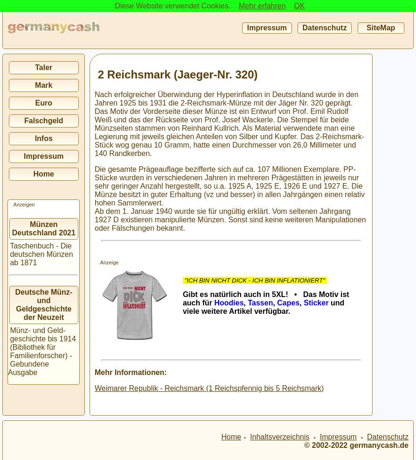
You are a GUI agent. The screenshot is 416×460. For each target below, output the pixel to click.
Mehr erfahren (262, 6)
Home (44, 174)
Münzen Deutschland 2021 (44, 228)
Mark (43, 85)
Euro (43, 103)
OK (299, 6)
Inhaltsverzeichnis (279, 437)
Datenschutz (324, 28)
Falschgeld (43, 121)
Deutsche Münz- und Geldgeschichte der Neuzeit (44, 304)
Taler (43, 67)
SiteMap (381, 28)
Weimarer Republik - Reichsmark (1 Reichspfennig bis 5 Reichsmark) (209, 388)
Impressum (267, 28)
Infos (44, 138)
